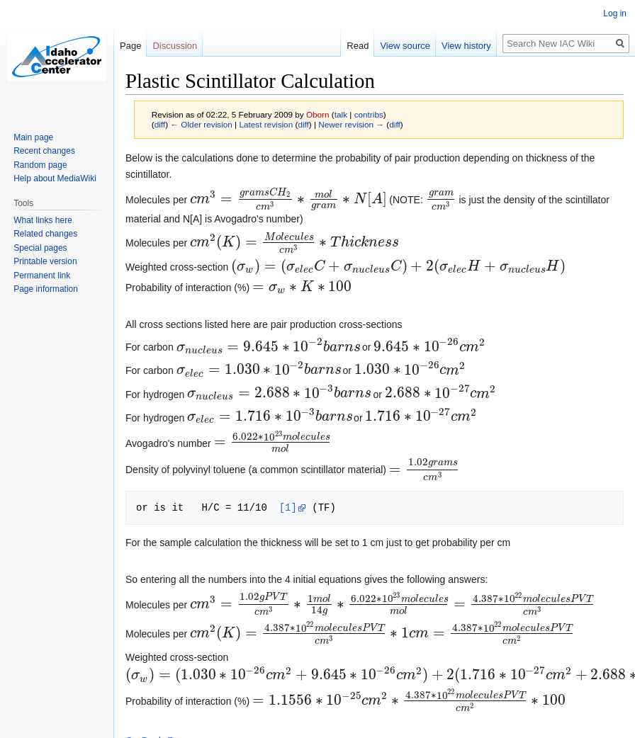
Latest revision (266, 124)
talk (341, 114)
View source (405, 45)
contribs (368, 114)
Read (358, 45)
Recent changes (44, 151)
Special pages (40, 248)
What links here (42, 220)
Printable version (45, 261)
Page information (45, 289)
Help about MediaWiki (54, 178)
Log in (614, 13)
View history (466, 45)
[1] (288, 507)
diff (159, 124)
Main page (33, 137)
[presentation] (288, 199)
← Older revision (201, 124)
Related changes (45, 234)
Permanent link (41, 275)
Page (130, 45)
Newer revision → (351, 124)
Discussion (174, 45)
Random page (40, 165)
